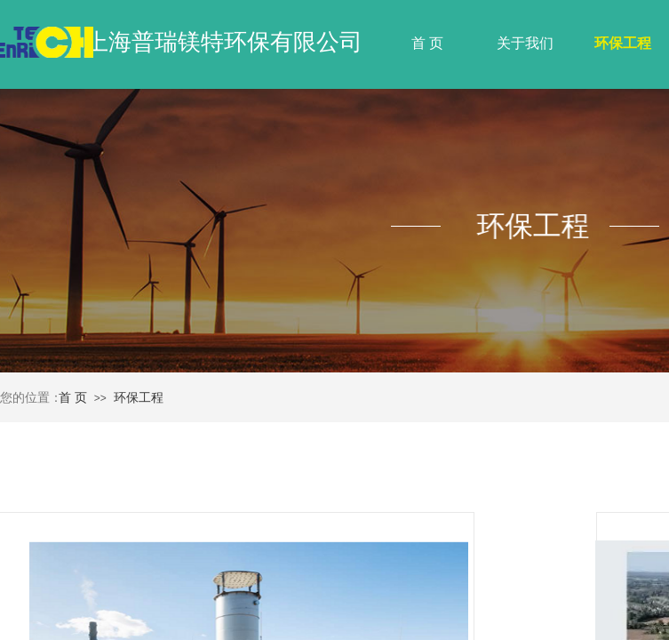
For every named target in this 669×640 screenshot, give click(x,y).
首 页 (427, 43)
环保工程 (622, 43)
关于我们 (525, 43)
